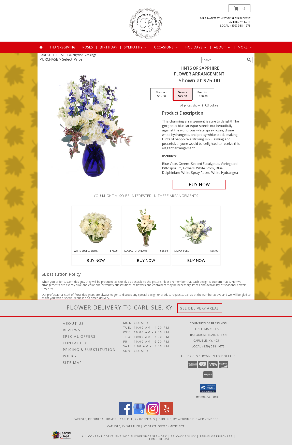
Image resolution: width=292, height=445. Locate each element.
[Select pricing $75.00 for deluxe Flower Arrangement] (183, 94)
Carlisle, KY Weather (123, 426)
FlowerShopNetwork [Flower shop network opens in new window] (149, 436)
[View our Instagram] (152, 414)
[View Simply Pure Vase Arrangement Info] (196, 227)
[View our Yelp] (166, 414)
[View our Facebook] (125, 414)
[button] (239, 8)
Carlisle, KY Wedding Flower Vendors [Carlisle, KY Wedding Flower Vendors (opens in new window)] (189, 419)
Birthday (108, 47)
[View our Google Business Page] (139, 414)
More (245, 47)
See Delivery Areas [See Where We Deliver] (199, 308)
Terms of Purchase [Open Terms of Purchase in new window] (216, 436)
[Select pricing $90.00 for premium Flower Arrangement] (203, 94)
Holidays (196, 47)
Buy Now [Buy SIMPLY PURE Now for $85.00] (196, 260)
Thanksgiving (62, 47)
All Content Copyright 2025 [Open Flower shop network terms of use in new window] (106, 436)
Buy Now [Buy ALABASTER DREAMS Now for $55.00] (146, 260)
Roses (87, 47)
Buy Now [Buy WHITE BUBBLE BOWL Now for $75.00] (96, 260)
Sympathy (135, 47)
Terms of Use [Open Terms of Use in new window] (158, 439)
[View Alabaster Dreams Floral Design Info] (146, 227)
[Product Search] (223, 60)
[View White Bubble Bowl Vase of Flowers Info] (96, 227)
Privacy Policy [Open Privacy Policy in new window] (183, 436)
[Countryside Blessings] (146, 23)
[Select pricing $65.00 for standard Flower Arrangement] (162, 94)
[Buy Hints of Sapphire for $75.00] (199, 184)
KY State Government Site (164, 426)
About (222, 47)
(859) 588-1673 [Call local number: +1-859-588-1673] (240, 25)
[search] (249, 59)
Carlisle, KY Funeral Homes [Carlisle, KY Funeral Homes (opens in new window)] (95, 419)
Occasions (166, 47)
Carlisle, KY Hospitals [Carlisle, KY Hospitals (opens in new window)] (137, 419)
